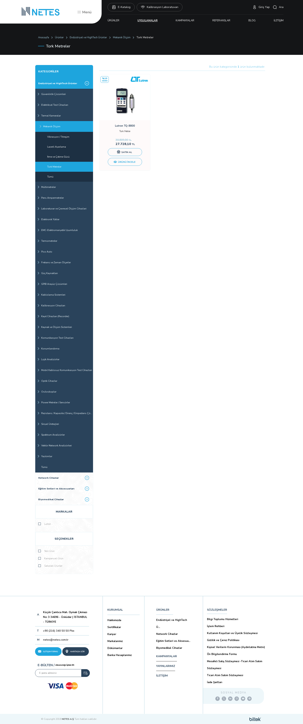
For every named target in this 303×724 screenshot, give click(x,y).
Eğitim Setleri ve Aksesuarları (63, 488)
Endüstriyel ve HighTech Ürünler (88, 37)
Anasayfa (43, 37)
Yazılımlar (44, 456)
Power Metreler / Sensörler (53, 402)
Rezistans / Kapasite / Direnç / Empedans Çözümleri (65, 413)
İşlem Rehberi (215, 626)
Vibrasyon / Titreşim (58, 136)
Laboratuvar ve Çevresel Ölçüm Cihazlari (61, 208)
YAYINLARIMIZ (165, 666)
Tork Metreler (54, 166)
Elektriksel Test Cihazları (52, 105)
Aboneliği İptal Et (64, 665)
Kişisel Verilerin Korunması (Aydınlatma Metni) (236, 647)
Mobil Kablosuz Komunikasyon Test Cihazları (64, 370)
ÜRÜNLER (113, 20)
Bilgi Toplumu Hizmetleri (222, 619)
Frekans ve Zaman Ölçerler (54, 262)
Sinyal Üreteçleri (48, 424)
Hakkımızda (114, 620)
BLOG (252, 20)
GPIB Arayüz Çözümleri (52, 284)
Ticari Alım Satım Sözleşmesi (225, 675)
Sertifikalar (114, 627)
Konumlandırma (48, 348)
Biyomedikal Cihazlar (63, 499)
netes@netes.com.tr (55, 640)
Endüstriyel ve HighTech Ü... (171, 623)
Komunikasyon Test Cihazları (55, 337)
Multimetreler (46, 187)
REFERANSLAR (221, 20)
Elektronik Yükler (48, 219)
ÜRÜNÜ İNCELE (124, 162)
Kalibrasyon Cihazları (51, 305)
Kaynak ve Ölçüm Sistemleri (54, 327)
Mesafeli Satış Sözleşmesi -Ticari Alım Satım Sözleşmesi (234, 665)
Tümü (50, 176)
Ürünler (59, 37)
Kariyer (111, 634)
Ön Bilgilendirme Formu (222, 654)
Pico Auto (44, 251)
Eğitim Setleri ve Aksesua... (173, 641)
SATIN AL (124, 152)
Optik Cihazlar (47, 381)
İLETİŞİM (278, 20)
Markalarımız (115, 641)
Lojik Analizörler (48, 359)
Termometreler (47, 241)
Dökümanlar (115, 648)
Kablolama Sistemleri (51, 294)
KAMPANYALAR (185, 20)
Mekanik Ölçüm (121, 37)
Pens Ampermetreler (50, 197)
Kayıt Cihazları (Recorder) (53, 316)
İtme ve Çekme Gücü (58, 156)
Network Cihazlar (63, 477)
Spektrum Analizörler (51, 434)
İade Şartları (214, 682)
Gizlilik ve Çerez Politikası (223, 640)
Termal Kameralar (49, 115)
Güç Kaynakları (47, 273)
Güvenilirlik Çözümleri (51, 94)
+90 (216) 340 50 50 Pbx (58, 631)
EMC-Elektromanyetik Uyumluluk (57, 230)
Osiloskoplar (46, 391)
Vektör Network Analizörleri (54, 445)
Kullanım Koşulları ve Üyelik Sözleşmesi (232, 633)
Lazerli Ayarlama (56, 146)
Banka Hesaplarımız (119, 655)
